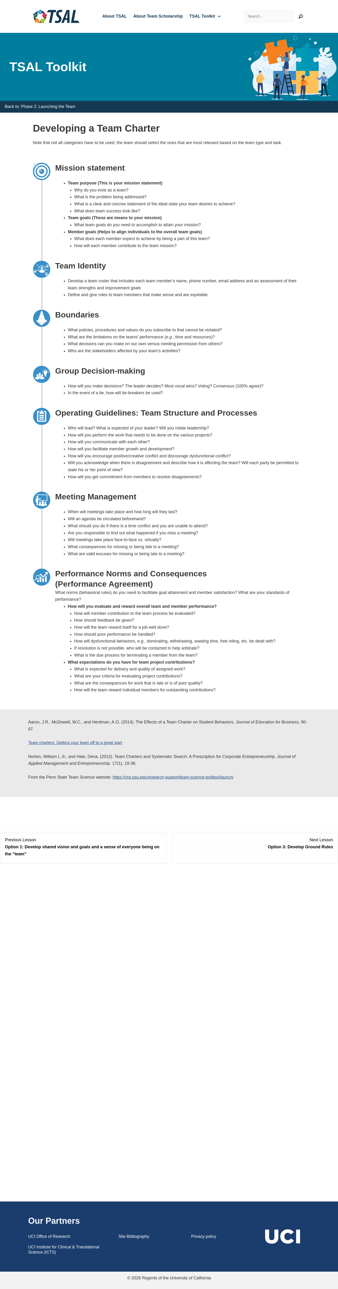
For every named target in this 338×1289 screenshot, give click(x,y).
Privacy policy (204, 1236)
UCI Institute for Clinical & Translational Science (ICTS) (64, 1250)
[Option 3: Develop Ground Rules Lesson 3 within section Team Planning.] (255, 847)
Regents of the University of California (176, 1278)
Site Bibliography (134, 1236)
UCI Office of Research (50, 1236)
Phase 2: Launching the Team (49, 106)
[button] (219, 16)
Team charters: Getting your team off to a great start (76, 742)
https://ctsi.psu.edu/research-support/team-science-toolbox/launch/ (175, 777)
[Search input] (270, 16)
